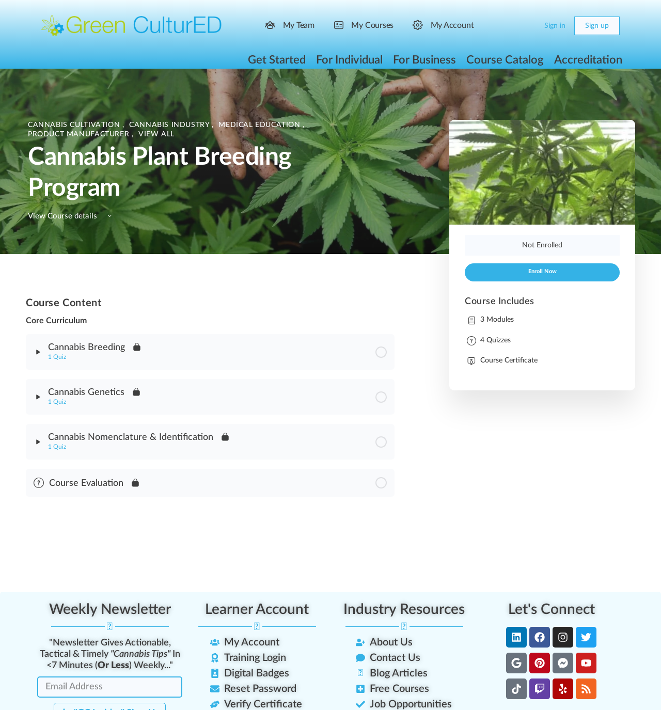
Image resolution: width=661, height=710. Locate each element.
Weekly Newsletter (110, 609)
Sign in (554, 25)
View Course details (71, 216)
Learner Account (257, 609)
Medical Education (260, 125)
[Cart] (528, 26)
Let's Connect (551, 609)
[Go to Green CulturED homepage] (131, 25)
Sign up (597, 25)
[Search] (507, 26)
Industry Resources (404, 609)
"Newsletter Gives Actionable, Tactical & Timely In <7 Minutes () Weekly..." (110, 654)
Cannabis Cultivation (75, 125)
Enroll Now (542, 271)
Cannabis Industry (170, 125)
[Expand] (38, 352)
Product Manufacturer (80, 134)
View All (156, 134)
